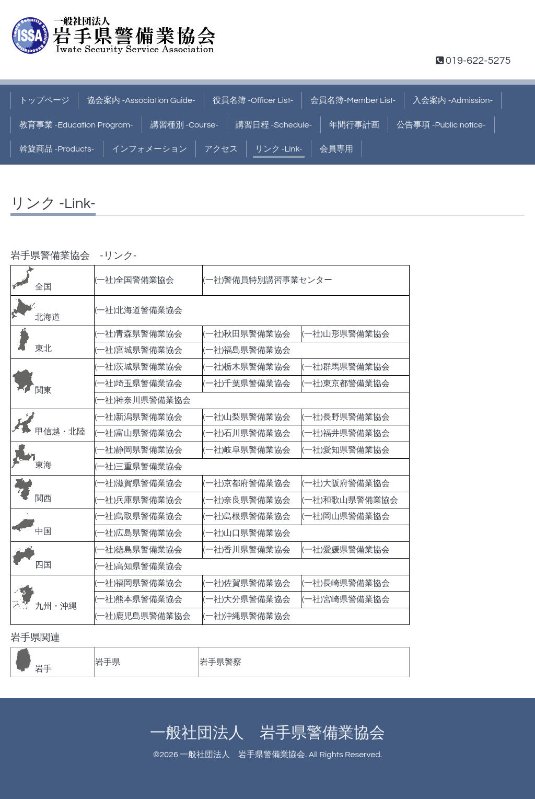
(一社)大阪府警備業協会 (346, 483)
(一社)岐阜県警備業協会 (247, 450)
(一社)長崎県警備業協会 (346, 583)
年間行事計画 (354, 125)
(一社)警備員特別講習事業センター (268, 280)
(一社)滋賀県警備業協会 (139, 483)
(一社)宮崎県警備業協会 (346, 599)
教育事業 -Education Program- (76, 125)
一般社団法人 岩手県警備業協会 (267, 733)
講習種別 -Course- (184, 125)
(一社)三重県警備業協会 (139, 466)
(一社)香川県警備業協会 (247, 550)
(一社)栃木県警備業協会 (247, 367)
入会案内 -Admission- (453, 100)
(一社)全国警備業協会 (135, 280)
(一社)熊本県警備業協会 (139, 599)
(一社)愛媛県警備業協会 (346, 550)
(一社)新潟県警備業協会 (139, 417)
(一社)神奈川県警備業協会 (143, 400)
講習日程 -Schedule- (274, 125)
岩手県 (107, 662)
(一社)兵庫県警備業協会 (139, 500)
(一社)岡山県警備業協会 (346, 516)
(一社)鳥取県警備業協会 (139, 516)
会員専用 (336, 149)
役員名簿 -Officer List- (253, 100)
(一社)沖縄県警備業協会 (247, 616)
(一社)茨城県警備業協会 (139, 367)
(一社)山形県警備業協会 (346, 334)
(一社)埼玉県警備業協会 (139, 383)
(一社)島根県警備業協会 (247, 516)
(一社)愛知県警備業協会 (346, 450)
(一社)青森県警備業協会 (139, 334)
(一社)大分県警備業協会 (247, 599)
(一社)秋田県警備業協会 (247, 334)
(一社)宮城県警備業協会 (139, 350)
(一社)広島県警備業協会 (139, 533)
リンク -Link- (279, 149)
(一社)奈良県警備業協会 (247, 500)
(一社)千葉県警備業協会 (247, 383)
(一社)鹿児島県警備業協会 (143, 616)
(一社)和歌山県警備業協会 (350, 500)
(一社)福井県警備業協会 (346, 433)
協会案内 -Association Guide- (141, 100)
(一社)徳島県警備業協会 (139, 550)
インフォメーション (149, 149)
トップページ (44, 100)
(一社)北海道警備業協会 (139, 310)
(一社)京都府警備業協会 (247, 483)
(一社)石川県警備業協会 (247, 433)
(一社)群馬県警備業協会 (346, 367)
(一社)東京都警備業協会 (346, 383)
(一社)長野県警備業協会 (346, 417)
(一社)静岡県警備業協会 (139, 450)
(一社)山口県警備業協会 (247, 533)
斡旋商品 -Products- (57, 149)
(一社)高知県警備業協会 (139, 566)
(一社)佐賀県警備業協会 (247, 583)
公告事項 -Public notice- (441, 125)
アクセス (221, 149)
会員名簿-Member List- (353, 100)
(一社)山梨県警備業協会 (247, 417)
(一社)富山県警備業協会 (139, 433)
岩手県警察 (220, 662)
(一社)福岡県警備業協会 (139, 583)
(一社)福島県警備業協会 (247, 350)
